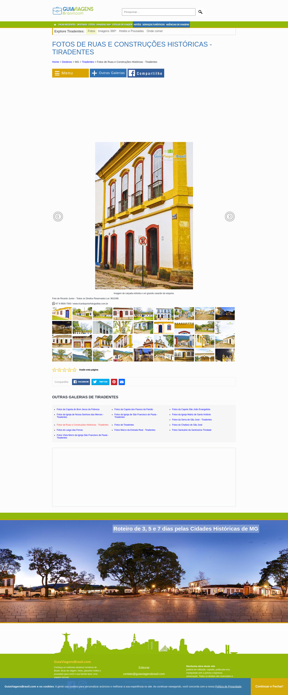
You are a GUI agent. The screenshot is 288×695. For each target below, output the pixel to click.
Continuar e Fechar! (269, 686)
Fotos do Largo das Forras (70, 430)
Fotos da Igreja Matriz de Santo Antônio (191, 414)
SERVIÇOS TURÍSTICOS (154, 24)
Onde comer (155, 31)
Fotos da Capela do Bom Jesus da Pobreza (78, 409)
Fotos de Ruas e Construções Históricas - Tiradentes (82, 425)
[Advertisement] (92, 108)
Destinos (67, 61)
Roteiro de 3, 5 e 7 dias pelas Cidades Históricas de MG (186, 529)
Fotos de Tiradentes (124, 425)
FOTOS (92, 24)
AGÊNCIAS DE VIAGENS (177, 24)
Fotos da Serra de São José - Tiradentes (192, 419)
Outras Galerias (112, 73)
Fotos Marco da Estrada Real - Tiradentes (134, 430)
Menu (67, 73)
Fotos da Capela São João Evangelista (191, 409)
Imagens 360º (107, 31)
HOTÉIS (137, 24)
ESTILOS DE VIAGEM (122, 24)
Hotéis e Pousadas (131, 31)
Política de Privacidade (228, 686)
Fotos (91, 31)
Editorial (144, 667)
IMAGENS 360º (103, 24)
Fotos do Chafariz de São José (187, 425)
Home (55, 61)
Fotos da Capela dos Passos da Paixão (133, 409)
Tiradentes (88, 61)
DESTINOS (82, 24)
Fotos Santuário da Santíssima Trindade (191, 430)
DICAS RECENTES (66, 24)
